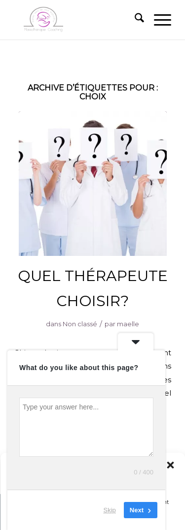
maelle (128, 324)
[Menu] (157, 19)
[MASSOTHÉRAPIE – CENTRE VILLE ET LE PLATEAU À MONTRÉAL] (77, 19)
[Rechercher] (134, 19)
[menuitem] (134, 19)
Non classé (80, 324)
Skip (110, 510)
